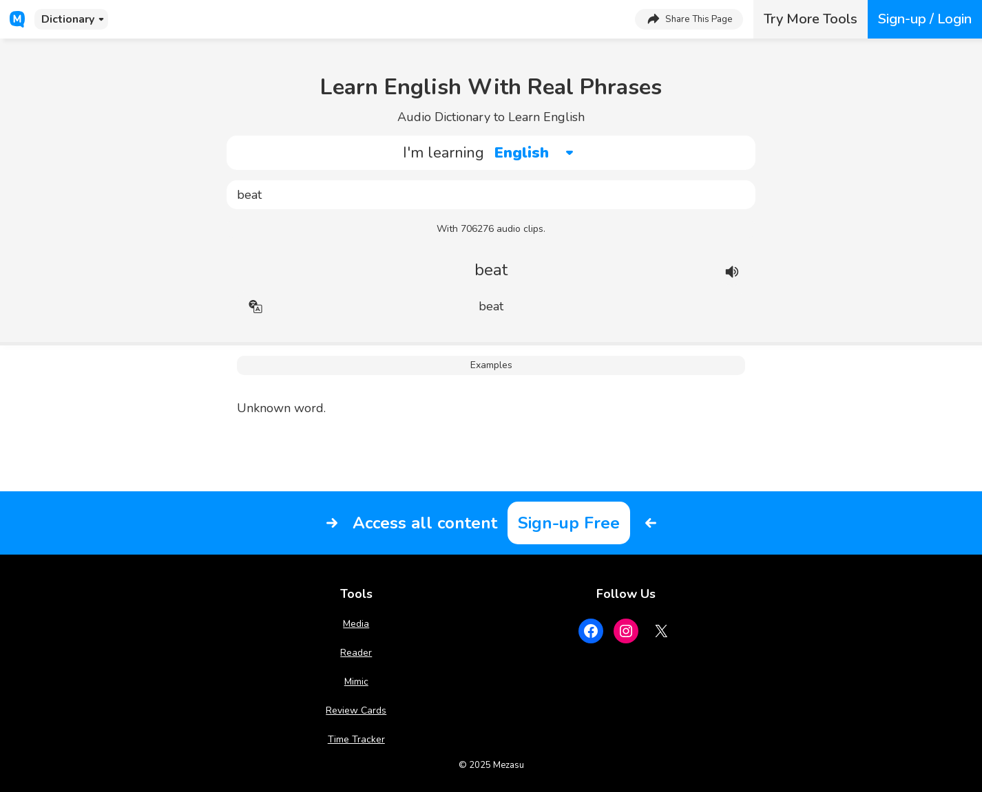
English (521, 152)
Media (356, 623)
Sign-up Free (569, 523)
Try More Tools (810, 19)
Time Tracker (356, 739)
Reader (356, 652)
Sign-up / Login (925, 19)
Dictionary (67, 19)
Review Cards (356, 710)
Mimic (356, 681)
